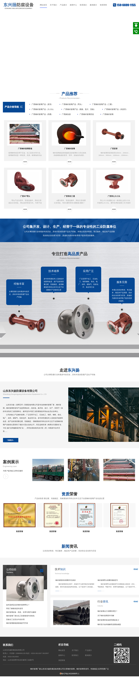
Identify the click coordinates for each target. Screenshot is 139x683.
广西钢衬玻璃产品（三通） (102, 104)
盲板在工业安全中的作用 (15, 619)
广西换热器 (66, 114)
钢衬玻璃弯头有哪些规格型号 (108, 580)
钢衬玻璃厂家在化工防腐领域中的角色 (20, 616)
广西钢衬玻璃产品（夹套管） (116, 109)
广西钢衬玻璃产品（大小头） (43, 109)
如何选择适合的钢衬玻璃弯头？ (18, 605)
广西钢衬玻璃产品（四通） (42, 114)
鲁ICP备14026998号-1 (69, 674)
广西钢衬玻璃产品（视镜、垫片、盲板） (80, 109)
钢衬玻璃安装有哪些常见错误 (65, 580)
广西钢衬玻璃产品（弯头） (72, 104)
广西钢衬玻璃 (108, 114)
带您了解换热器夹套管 (14, 608)
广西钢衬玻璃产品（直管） (42, 104)
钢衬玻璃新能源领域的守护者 (17, 623)
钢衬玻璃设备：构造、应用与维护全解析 (21, 612)
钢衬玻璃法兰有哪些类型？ (107, 611)
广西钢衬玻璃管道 (87, 114)
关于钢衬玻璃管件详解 (105, 615)
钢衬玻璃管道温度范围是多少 (108, 620)
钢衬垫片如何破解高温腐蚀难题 (109, 624)
